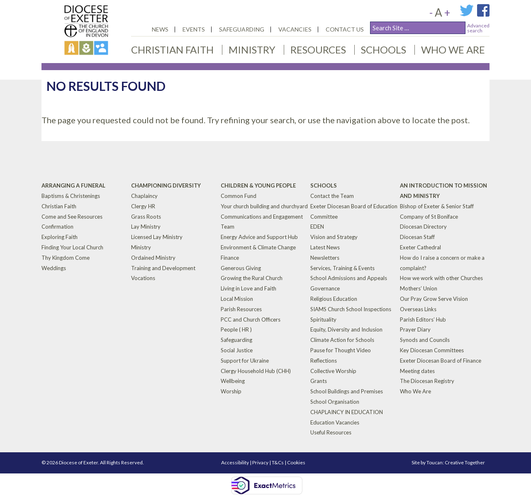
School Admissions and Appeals (348, 278)
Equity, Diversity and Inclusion (346, 329)
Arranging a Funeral (73, 185)
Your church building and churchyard (264, 206)
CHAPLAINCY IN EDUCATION (346, 412)
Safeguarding (241, 29)
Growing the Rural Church (252, 278)
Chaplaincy (144, 196)
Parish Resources (241, 309)
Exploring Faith (59, 237)
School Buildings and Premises (346, 391)
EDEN (317, 226)
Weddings (53, 267)
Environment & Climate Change (258, 247)
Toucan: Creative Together (455, 462)
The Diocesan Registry (427, 381)
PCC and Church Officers (250, 319)
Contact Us (345, 29)
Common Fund (238, 196)
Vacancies (295, 29)
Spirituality (323, 319)
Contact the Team (332, 196)
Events (194, 29)
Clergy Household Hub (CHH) (256, 370)
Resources (318, 50)
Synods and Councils (425, 340)
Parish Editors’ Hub (423, 319)
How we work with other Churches (441, 278)
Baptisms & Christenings (70, 196)
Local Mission (237, 298)
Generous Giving (241, 267)
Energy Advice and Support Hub (259, 237)
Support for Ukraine (245, 360)
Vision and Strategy (334, 237)
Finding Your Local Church (72, 247)
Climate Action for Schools (342, 340)
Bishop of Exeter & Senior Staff (437, 206)
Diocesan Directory (423, 226)
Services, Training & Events (342, 267)
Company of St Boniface (429, 216)
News (160, 29)
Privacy (260, 462)
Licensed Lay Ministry (157, 237)
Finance (230, 257)
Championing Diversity (166, 185)
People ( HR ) (236, 329)
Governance (325, 288)
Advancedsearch (478, 28)
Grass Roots (146, 216)
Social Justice (237, 350)
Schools (383, 50)
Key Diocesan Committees (432, 350)
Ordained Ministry (153, 257)
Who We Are (453, 50)
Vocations (143, 278)
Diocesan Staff (417, 237)
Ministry (252, 50)
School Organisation (334, 401)
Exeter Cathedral (420, 247)
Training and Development (163, 267)
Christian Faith (172, 50)
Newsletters (324, 257)
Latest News (325, 247)
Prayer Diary (415, 329)
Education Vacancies (334, 422)
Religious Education (333, 298)
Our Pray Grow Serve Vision (434, 298)
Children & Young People (258, 185)
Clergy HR (143, 206)
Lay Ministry (146, 226)
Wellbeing (233, 381)
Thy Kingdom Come (65, 257)
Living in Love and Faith (248, 288)
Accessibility (235, 462)
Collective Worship (333, 370)
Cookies (296, 462)
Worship (231, 391)
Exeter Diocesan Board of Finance (440, 360)
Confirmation (57, 226)
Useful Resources (330, 432)
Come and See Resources (71, 216)
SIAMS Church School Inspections (350, 309)
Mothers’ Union (418, 288)
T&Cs (278, 462)
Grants (318, 381)
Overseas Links (418, 309)
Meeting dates (417, 370)
